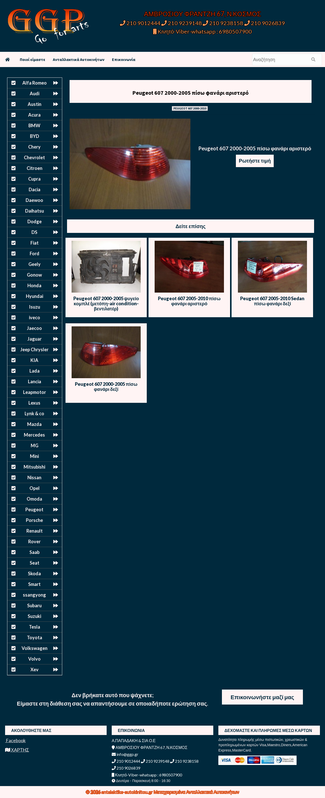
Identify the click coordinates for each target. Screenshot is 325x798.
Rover (34, 541)
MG (34, 445)
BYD (34, 136)
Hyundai (34, 296)
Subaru (34, 605)
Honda (34, 285)
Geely (34, 264)
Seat (34, 563)
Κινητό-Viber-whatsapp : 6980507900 (202, 31)
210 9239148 (181, 23)
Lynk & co (34, 413)
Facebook (15, 740)
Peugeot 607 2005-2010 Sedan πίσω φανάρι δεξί (272, 301)
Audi (34, 93)
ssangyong (34, 595)
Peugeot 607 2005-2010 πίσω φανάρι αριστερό (189, 301)
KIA (34, 360)
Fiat (34, 243)
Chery (34, 147)
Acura (34, 115)
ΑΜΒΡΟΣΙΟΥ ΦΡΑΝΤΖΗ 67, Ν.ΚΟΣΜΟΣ (202, 14)
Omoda (34, 499)
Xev (34, 669)
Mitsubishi (34, 467)
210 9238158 (223, 23)
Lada (34, 371)
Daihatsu (34, 211)
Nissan (34, 477)
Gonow (34, 275)
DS (34, 232)
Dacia (34, 189)
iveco (34, 317)
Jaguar (34, 339)
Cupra (34, 179)
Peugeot (34, 509)
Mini (34, 456)
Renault (34, 531)
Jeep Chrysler (34, 349)
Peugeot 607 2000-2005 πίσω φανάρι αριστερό (190, 92)
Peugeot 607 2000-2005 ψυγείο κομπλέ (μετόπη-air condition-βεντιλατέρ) (106, 303)
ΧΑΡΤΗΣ (17, 750)
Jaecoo (34, 328)
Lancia (34, 381)
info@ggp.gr (125, 754)
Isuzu (34, 307)
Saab (34, 552)
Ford (34, 253)
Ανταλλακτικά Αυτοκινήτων (78, 59)
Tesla (34, 627)
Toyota (34, 637)
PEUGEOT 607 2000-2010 (189, 108)
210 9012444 (140, 23)
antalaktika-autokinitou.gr (127, 792)
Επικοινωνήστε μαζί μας (262, 697)
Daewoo (34, 200)
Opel (34, 488)
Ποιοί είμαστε (32, 59)
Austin (34, 104)
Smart (34, 584)
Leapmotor (34, 392)
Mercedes (34, 435)
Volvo (34, 659)
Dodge (34, 221)
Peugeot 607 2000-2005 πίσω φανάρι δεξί (106, 386)
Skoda (34, 573)
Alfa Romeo (34, 83)
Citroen (34, 168)
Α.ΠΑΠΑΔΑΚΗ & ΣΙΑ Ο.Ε (134, 740)
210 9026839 (264, 23)
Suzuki (34, 616)
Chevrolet (34, 157)
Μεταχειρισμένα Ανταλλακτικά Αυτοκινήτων (196, 792)
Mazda (34, 424)
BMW (34, 125)
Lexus (34, 403)
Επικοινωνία (123, 59)
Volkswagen (34, 648)
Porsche (34, 520)
